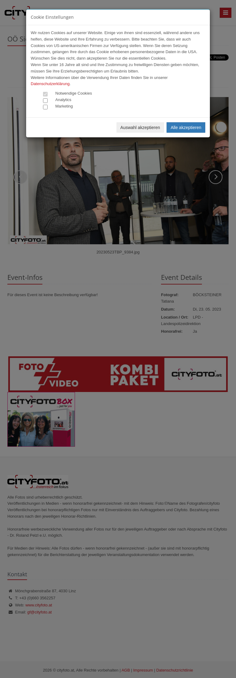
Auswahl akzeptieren (140, 127)
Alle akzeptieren (186, 127)
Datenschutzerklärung (50, 83)
